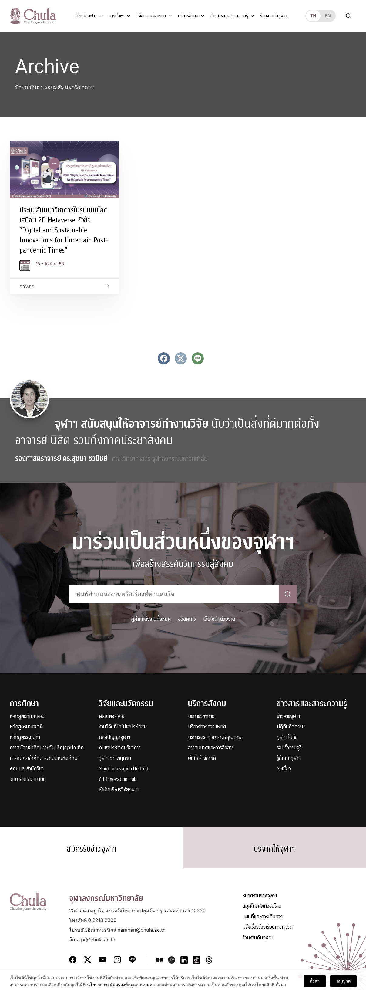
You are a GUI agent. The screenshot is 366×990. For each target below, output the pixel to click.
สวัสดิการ (187, 619)
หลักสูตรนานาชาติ (26, 727)
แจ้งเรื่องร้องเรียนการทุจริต (267, 927)
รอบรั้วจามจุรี (289, 747)
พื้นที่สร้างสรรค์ (202, 758)
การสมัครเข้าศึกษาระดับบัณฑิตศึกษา (44, 758)
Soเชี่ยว (284, 768)
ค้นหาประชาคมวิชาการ (120, 747)
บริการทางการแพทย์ (207, 727)
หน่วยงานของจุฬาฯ (259, 896)
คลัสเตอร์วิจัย (111, 716)
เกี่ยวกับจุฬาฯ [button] (86, 15)
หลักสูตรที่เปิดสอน (27, 716)
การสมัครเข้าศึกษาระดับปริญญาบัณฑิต (47, 747)
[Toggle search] (348, 15)
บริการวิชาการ (201, 716)
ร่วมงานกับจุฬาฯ (273, 15)
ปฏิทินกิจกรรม (291, 727)
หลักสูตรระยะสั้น (25, 737)
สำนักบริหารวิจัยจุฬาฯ (119, 789)
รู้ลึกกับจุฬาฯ (289, 758)
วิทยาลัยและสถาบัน (28, 779)
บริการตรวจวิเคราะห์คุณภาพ (214, 737)
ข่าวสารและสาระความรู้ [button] (229, 15)
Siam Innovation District (123, 768)
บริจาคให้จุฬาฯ (274, 849)
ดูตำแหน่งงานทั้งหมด (151, 619)
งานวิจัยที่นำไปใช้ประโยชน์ (123, 727)
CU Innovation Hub (117, 779)
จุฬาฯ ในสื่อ (287, 737)
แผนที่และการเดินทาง (262, 917)
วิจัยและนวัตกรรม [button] (151, 15)
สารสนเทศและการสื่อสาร (211, 747)
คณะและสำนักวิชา (27, 768)
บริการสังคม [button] (188, 15)
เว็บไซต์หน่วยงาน (219, 619)
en (328, 15)
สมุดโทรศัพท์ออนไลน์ (261, 906)
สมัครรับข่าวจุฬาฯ (91, 849)
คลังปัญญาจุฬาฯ (114, 737)
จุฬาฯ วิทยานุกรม (115, 758)
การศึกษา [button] (116, 15)
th (313, 15)
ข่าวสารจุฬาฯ (288, 716)
